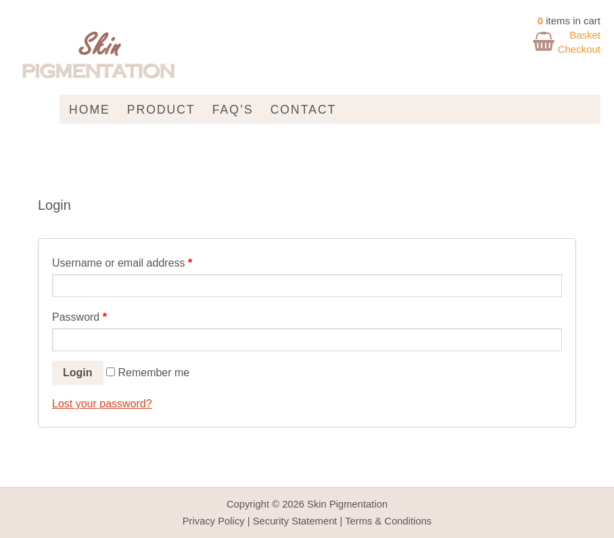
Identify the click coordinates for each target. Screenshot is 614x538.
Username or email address (122, 263)
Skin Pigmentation (347, 504)
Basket (584, 35)
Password (79, 317)
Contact (303, 109)
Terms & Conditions (388, 521)
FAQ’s (233, 109)
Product (161, 109)
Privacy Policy (214, 521)
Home (89, 109)
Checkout (579, 49)
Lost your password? (102, 403)
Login (78, 372)
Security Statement (295, 521)
